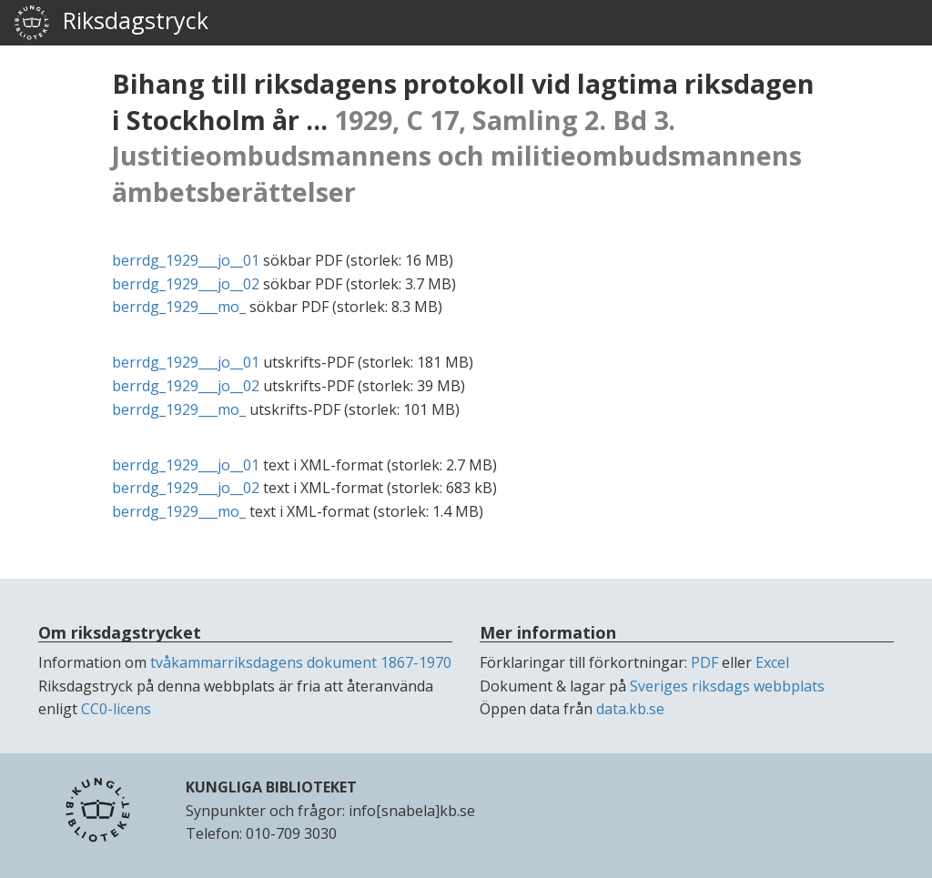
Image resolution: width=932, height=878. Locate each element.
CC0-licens (116, 709)
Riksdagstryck (111, 23)
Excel (772, 662)
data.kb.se (630, 709)
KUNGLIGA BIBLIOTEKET (271, 787)
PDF (704, 662)
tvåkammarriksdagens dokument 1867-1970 (300, 662)
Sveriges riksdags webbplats (727, 686)
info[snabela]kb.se (412, 811)
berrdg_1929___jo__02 (185, 284)
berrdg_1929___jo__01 (185, 260)
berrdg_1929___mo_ (179, 307)
